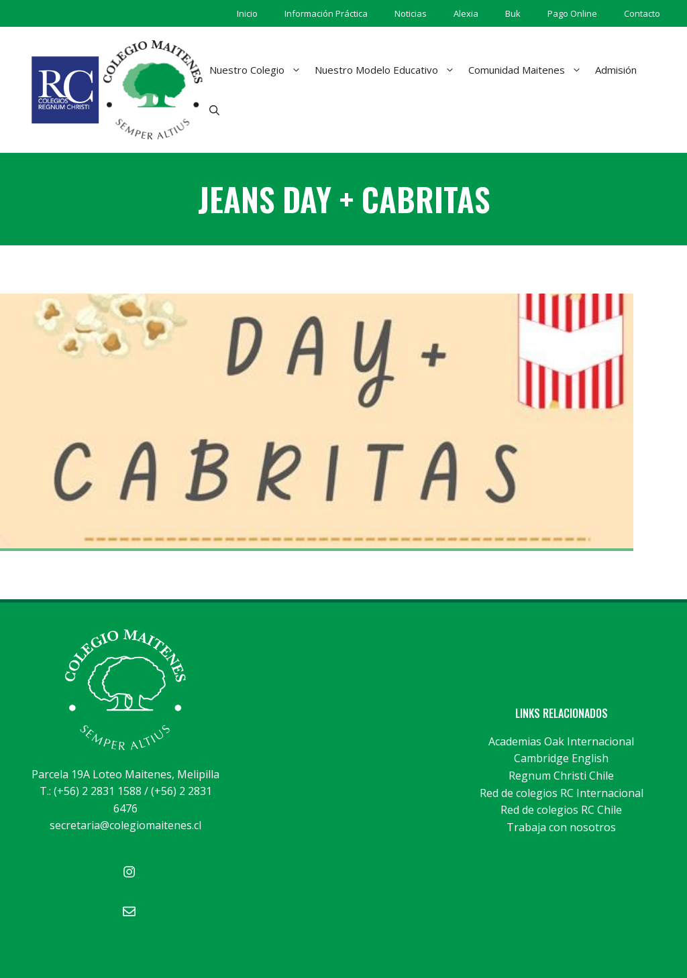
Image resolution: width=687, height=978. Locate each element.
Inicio (247, 13)
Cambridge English (561, 758)
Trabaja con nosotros (561, 827)
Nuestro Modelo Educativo (388, 70)
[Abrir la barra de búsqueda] (214, 110)
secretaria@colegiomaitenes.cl (125, 825)
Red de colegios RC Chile (561, 809)
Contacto (642, 13)
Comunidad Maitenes (528, 70)
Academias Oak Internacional (561, 741)
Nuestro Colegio (258, 70)
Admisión (616, 69)
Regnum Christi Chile (561, 775)
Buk (513, 13)
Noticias (410, 13)
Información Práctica (326, 13)
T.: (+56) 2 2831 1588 (91, 791)
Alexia (466, 13)
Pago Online (572, 13)
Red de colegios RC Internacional (561, 793)
